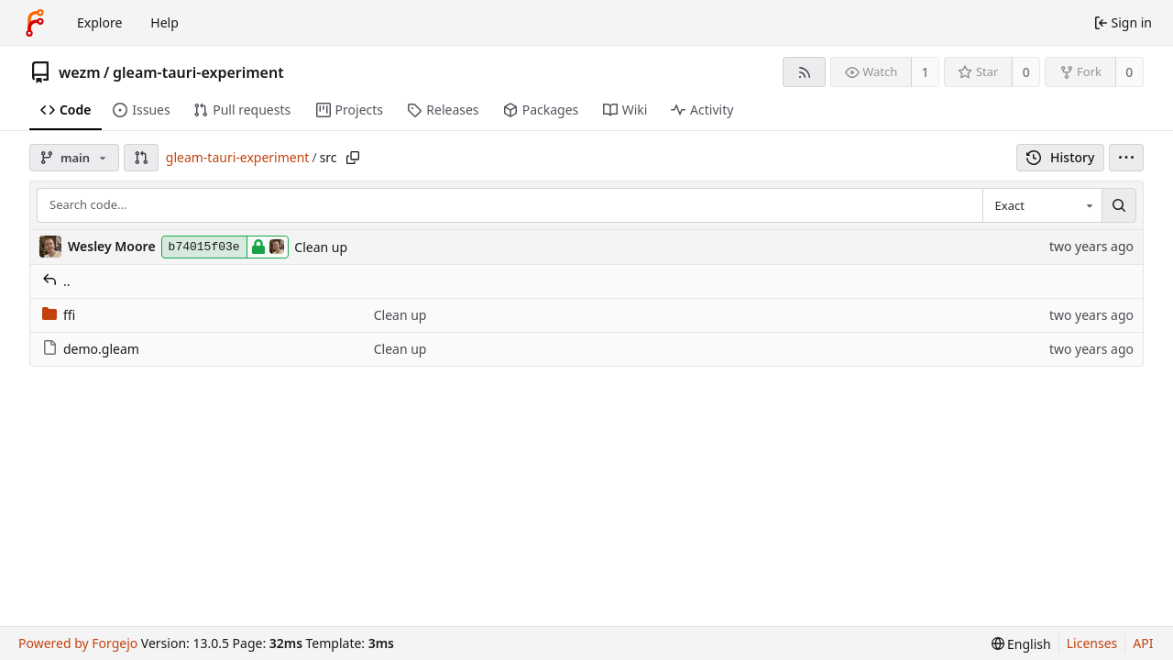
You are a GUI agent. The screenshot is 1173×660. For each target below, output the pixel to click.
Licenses (1092, 643)
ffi (58, 315)
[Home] (34, 22)
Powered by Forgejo (77, 643)
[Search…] (1119, 205)
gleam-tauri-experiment (198, 72)
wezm (80, 72)
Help (164, 22)
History (1060, 157)
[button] (141, 157)
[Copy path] (353, 157)
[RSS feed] (804, 72)
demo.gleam (90, 349)
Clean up (320, 247)
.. (56, 281)
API (1143, 643)
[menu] (1126, 157)
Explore (99, 22)
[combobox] (1042, 205)
